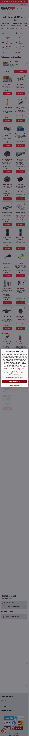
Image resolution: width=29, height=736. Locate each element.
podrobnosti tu (21, 368)
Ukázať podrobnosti (14, 385)
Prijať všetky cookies (14, 381)
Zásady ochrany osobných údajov (14, 377)
